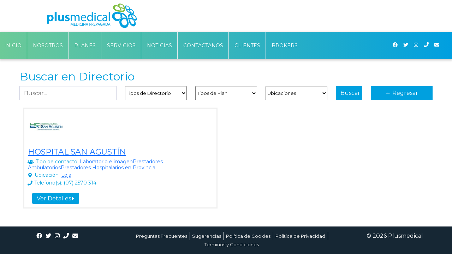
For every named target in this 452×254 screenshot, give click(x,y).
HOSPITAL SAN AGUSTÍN (77, 152)
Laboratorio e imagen (106, 161)
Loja (66, 175)
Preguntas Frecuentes (161, 236)
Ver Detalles (55, 198)
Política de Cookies (248, 236)
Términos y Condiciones (231, 244)
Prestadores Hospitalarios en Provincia (108, 167)
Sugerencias (206, 236)
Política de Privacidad (300, 236)
